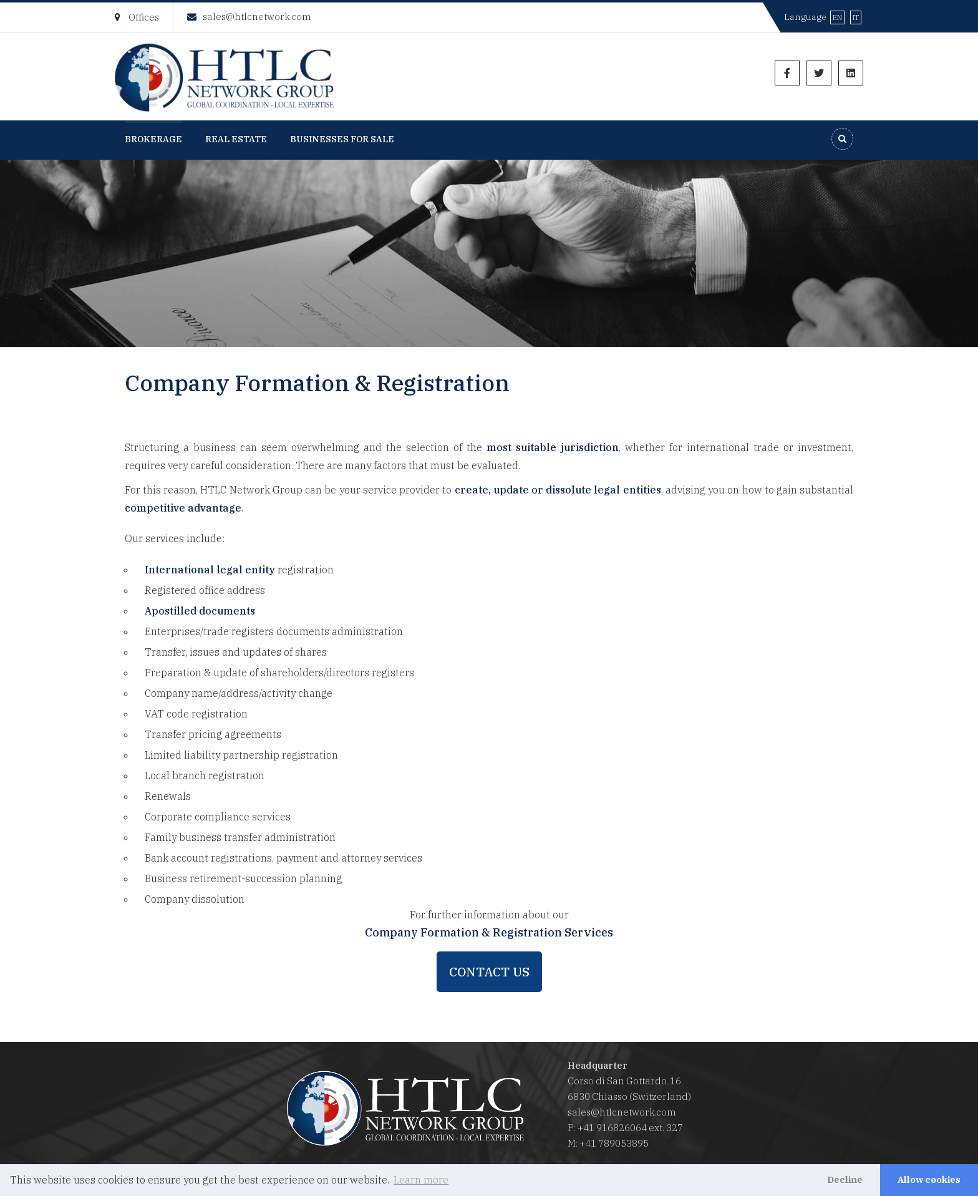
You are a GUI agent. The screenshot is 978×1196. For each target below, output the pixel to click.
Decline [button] (845, 1179)
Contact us (489, 971)
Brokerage (153, 139)
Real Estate (236, 139)
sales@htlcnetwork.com (249, 16)
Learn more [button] (421, 1180)
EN (837, 17)
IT (856, 17)
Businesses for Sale (342, 139)
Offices (137, 17)
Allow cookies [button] (929, 1179)
